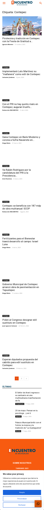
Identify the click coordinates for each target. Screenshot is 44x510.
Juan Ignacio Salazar (9, 316)
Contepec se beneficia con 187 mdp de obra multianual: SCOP (21, 207)
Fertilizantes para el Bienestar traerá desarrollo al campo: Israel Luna (20, 241)
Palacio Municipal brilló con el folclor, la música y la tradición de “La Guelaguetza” (28, 408)
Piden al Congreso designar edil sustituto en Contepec (19, 311)
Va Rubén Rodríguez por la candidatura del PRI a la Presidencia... (16, 172)
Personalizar (22, 499)
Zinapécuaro (20, 387)
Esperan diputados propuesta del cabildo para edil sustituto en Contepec (20, 346)
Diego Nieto (6, 143)
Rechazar (22, 505)
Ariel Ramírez (7, 179)
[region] (22, 490)
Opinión (18, 400)
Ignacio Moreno (7, 44)
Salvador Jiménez (8, 77)
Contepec (6, 34)
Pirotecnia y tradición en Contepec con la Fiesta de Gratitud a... (21, 40)
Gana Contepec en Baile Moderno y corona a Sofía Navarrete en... (21, 138)
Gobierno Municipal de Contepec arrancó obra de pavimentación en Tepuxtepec (20, 277)
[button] (4, 3)
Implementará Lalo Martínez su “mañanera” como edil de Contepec (21, 73)
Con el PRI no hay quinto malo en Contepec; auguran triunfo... (20, 105)
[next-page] (26, 362)
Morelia (18, 414)
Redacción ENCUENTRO (10, 110)
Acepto (22, 492)
